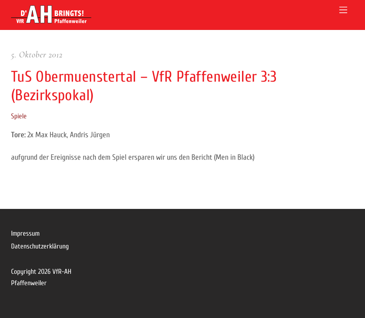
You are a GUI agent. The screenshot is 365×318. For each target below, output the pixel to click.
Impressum (25, 233)
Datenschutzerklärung (40, 246)
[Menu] (343, 9)
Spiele (19, 116)
